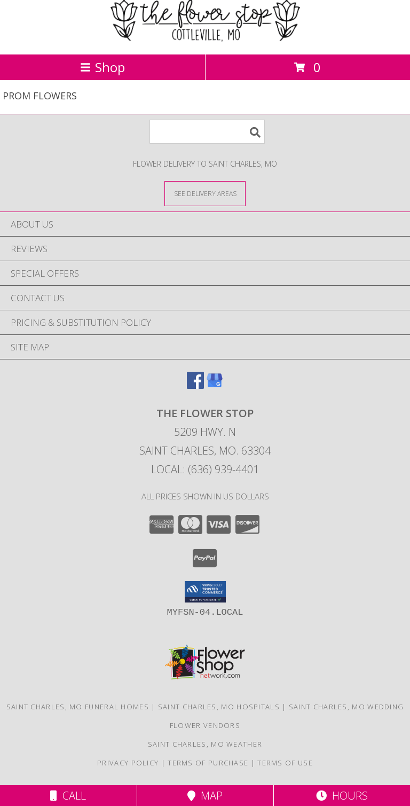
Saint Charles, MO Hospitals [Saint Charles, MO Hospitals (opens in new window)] (219, 706)
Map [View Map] (205, 795)
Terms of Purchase (208, 763)
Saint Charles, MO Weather (205, 744)
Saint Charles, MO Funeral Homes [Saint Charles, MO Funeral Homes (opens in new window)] (77, 706)
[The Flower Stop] (205, 39)
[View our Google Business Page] (214, 385)
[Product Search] (207, 132)
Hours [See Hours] (342, 795)
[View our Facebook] (195, 385)
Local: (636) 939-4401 (205, 469)
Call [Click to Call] (68, 795)
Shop (102, 67)
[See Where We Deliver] (205, 193)
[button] (205, 591)
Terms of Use (285, 763)
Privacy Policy (128, 763)
